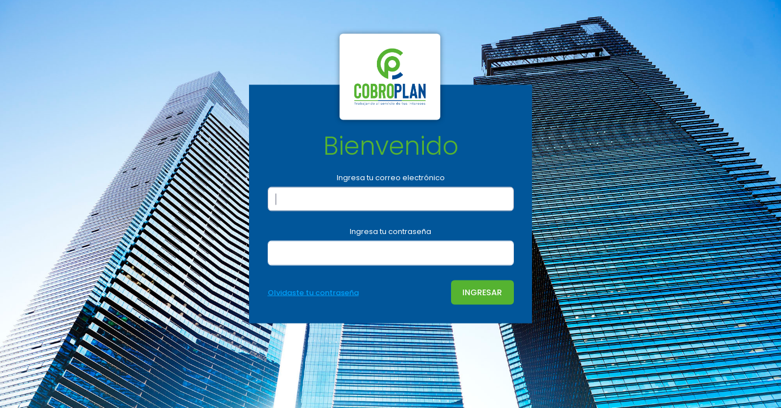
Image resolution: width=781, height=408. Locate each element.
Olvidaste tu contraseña (313, 292)
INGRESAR (482, 292)
